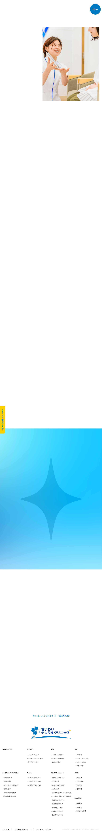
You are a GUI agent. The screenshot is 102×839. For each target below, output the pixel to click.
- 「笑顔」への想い (57, 755)
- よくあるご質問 (81, 811)
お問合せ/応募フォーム (22, 829)
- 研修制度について (57, 804)
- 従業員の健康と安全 (9, 796)
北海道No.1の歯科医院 (10, 772)
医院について (7, 749)
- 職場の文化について (57, 800)
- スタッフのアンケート (34, 778)
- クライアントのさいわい (35, 758)
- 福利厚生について (57, 811)
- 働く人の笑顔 (55, 762)
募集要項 (78, 798)
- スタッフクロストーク (34, 781)
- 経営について (7, 778)
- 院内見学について (57, 815)
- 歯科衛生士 (79, 781)
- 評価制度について (57, 807)
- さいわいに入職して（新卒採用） (61, 793)
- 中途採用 (79, 807)
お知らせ (6, 829)
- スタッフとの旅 (81, 762)
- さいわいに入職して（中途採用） (61, 796)
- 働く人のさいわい (33, 762)
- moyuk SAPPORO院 (57, 785)
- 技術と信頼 (7, 781)
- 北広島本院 (55, 781)
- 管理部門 (79, 789)
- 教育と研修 (7, 789)
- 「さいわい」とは (33, 755)
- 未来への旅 (79, 766)
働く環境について (57, 772)
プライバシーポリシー (44, 829)
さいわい (30, 749)
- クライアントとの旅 (82, 758)
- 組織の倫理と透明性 (9, 793)
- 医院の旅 (79, 755)
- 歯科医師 (79, 778)
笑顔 (52, 749)
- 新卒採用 (79, 803)
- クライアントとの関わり (11, 785)
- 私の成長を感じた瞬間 (34, 785)
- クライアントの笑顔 (57, 758)
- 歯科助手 (79, 785)
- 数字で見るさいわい (57, 778)
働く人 (29, 772)
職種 (76, 772)
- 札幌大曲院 (55, 789)
